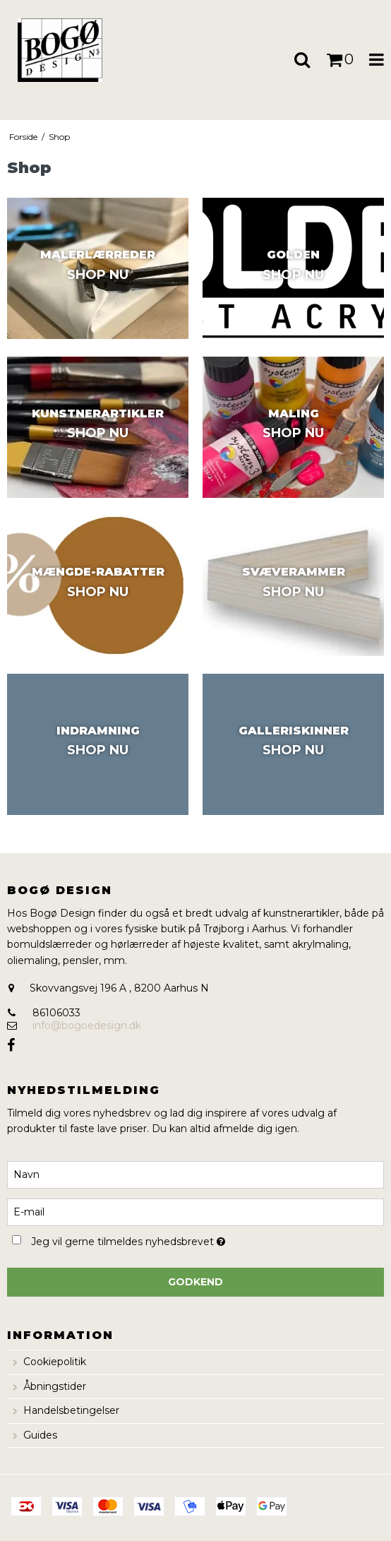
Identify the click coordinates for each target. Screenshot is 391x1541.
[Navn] (195, 1173)
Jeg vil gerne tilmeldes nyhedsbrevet (162, 1240)
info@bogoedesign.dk (86, 1025)
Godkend (195, 1281)
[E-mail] (195, 1211)
